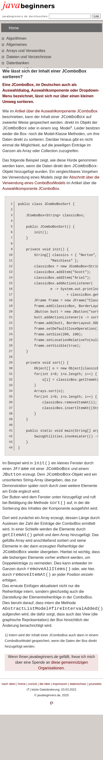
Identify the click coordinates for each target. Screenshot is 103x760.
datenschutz (78, 684)
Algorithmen (13, 38)
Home (14, 28)
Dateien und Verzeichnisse (26, 56)
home (22, 684)
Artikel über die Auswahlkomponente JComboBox (56, 111)
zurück (32, 684)
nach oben (8, 684)
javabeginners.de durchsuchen (25, 16)
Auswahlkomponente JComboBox (30, 189)
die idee (44, 684)
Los (96, 16)
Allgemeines (14, 44)
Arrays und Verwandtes (23, 50)
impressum (59, 684)
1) (6, 635)
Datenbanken (15, 62)
